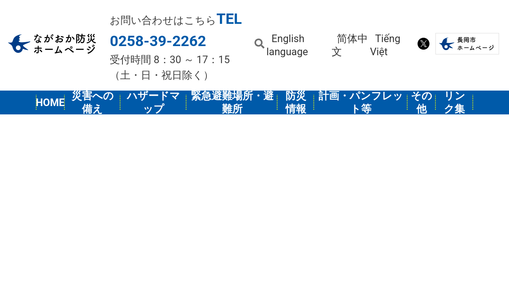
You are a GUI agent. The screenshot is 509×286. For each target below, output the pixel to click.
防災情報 (296, 102)
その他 (421, 102)
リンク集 (454, 102)
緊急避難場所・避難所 (232, 102)
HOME (50, 102)
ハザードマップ (153, 102)
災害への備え (93, 102)
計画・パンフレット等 (361, 102)
